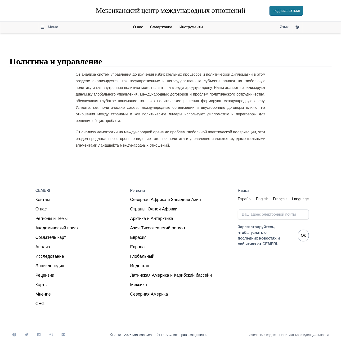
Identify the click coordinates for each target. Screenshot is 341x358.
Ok (303, 235)
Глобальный (142, 256)
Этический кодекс (263, 335)
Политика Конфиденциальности (304, 335)
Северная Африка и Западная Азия (165, 199)
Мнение (43, 294)
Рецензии (44, 275)
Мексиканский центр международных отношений (170, 10)
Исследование (49, 256)
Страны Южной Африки (153, 209)
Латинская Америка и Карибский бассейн (171, 275)
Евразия (138, 237)
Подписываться (286, 11)
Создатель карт (50, 237)
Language (300, 199)
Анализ (42, 246)
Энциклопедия (49, 265)
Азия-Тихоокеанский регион (157, 228)
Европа (137, 246)
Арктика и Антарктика (151, 218)
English (262, 199)
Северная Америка (149, 294)
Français (280, 199)
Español (244, 199)
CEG (40, 303)
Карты (41, 284)
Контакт (43, 199)
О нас (41, 209)
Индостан (139, 265)
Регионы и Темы (51, 218)
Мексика (138, 284)
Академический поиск (56, 228)
